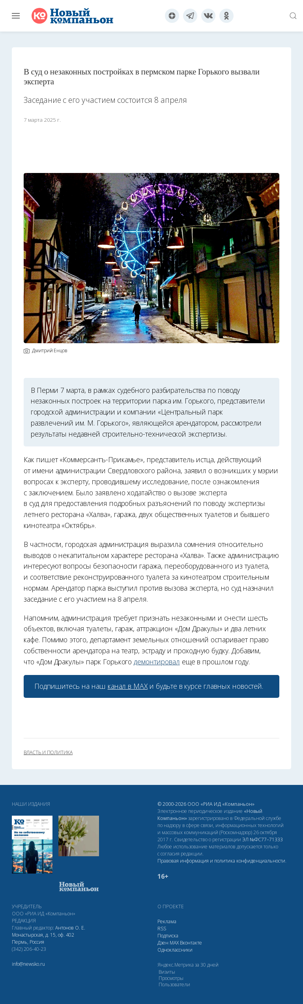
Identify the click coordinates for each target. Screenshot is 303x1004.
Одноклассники (175, 949)
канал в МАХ (128, 686)
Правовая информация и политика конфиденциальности (221, 860)
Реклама (166, 921)
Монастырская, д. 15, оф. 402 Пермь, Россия (43, 938)
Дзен (162, 942)
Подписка (167, 935)
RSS (161, 928)
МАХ (174, 942)
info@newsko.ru (28, 964)
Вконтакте (191, 942)
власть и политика (48, 752)
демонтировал (157, 661)
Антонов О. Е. (70, 927)
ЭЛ (262, 839)
